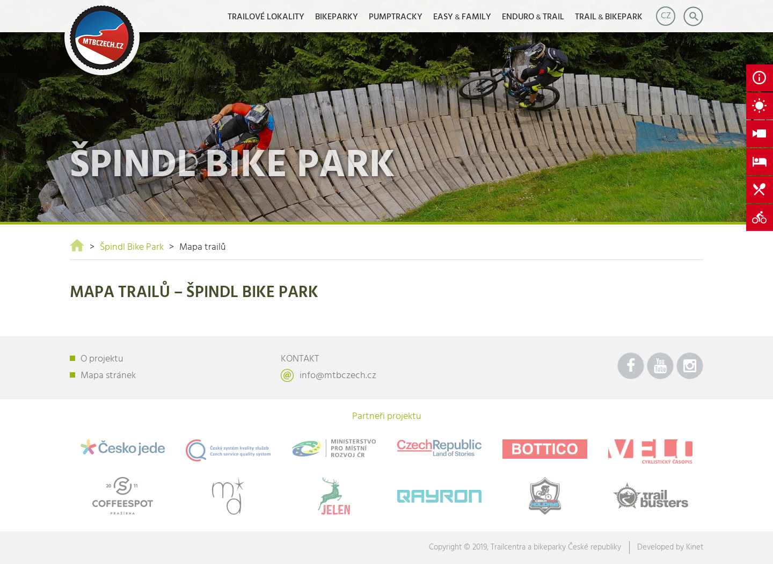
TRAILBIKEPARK (609, 17)
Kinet (694, 547)
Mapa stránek (108, 376)
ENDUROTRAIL (533, 17)
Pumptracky (395, 17)
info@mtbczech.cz (338, 376)
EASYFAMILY (462, 17)
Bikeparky (336, 17)
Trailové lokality (266, 17)
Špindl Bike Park (132, 247)
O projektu (102, 359)
